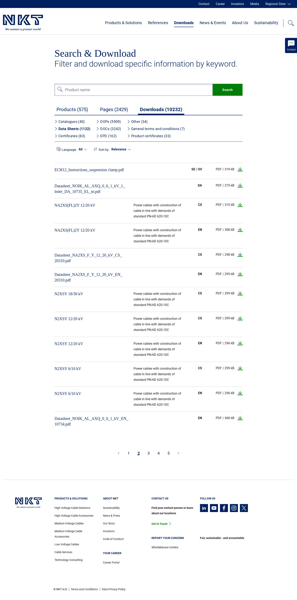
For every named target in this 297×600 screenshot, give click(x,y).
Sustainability (266, 22)
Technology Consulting (68, 560)
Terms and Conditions (84, 589)
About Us (240, 22)
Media (254, 4)
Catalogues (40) (69, 121)
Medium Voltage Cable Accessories (68, 534)
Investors (237, 4)
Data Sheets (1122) (72, 129)
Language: (69, 150)
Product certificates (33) (149, 136)
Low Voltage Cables (66, 544)
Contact (203, 4)
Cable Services (63, 552)
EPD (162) (106, 136)
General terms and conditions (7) (156, 129)
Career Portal (111, 562)
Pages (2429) (114, 109)
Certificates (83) (69, 136)
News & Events (213, 22)
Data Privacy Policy (114, 589)
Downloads (184, 22)
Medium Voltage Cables (69, 523)
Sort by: (104, 150)
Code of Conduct (113, 539)
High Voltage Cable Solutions (72, 507)
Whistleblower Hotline (164, 547)
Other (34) (137, 121)
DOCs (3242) (108, 129)
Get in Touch (159, 523)
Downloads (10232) (161, 109)
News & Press (111, 515)
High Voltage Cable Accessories (73, 515)
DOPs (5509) (108, 121)
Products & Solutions (123, 22)
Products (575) (72, 109)
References (158, 22)
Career (220, 4)
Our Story (109, 523)
